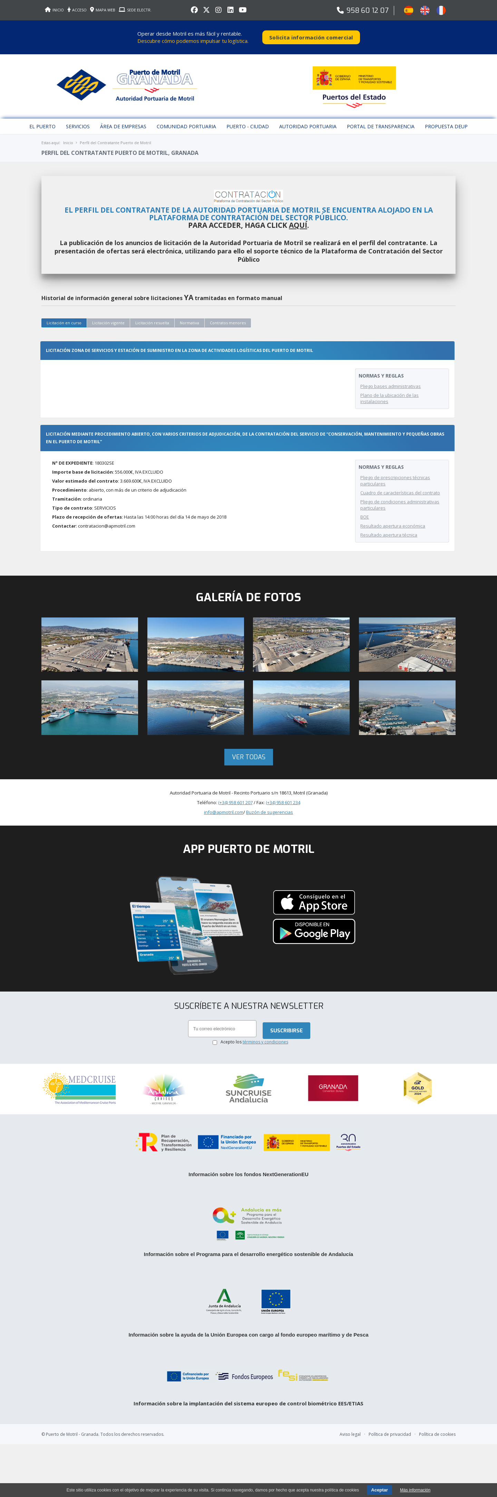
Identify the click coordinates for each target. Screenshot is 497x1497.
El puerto (42, 120)
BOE (364, 511)
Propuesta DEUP (446, 120)
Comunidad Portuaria (186, 120)
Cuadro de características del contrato (400, 486)
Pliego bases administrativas (390, 380)
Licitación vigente (108, 316)
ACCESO (77, 9)
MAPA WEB (102, 9)
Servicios (78, 120)
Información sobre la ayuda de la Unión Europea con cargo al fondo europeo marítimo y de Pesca (248, 1325)
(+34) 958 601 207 (235, 796)
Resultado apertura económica (392, 520)
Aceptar (379, 1490)
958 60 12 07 (368, 10)
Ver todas (248, 751)
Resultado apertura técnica (388, 529)
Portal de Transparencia (381, 120)
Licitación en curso (64, 316)
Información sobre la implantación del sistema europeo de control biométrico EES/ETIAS (248, 1394)
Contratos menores (228, 316)
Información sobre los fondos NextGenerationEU (248, 1163)
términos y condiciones (265, 1037)
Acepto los (254, 1037)
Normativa (189, 316)
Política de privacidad (390, 1425)
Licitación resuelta (152, 316)
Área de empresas (123, 120)
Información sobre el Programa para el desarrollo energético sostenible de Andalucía (248, 1243)
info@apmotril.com (223, 806)
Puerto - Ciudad (247, 120)
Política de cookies (437, 1425)
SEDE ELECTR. (135, 9)
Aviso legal (350, 1425)
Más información (415, 1490)
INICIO (54, 9)
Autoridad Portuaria (308, 120)
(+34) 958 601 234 (283, 796)
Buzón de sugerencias (269, 806)
